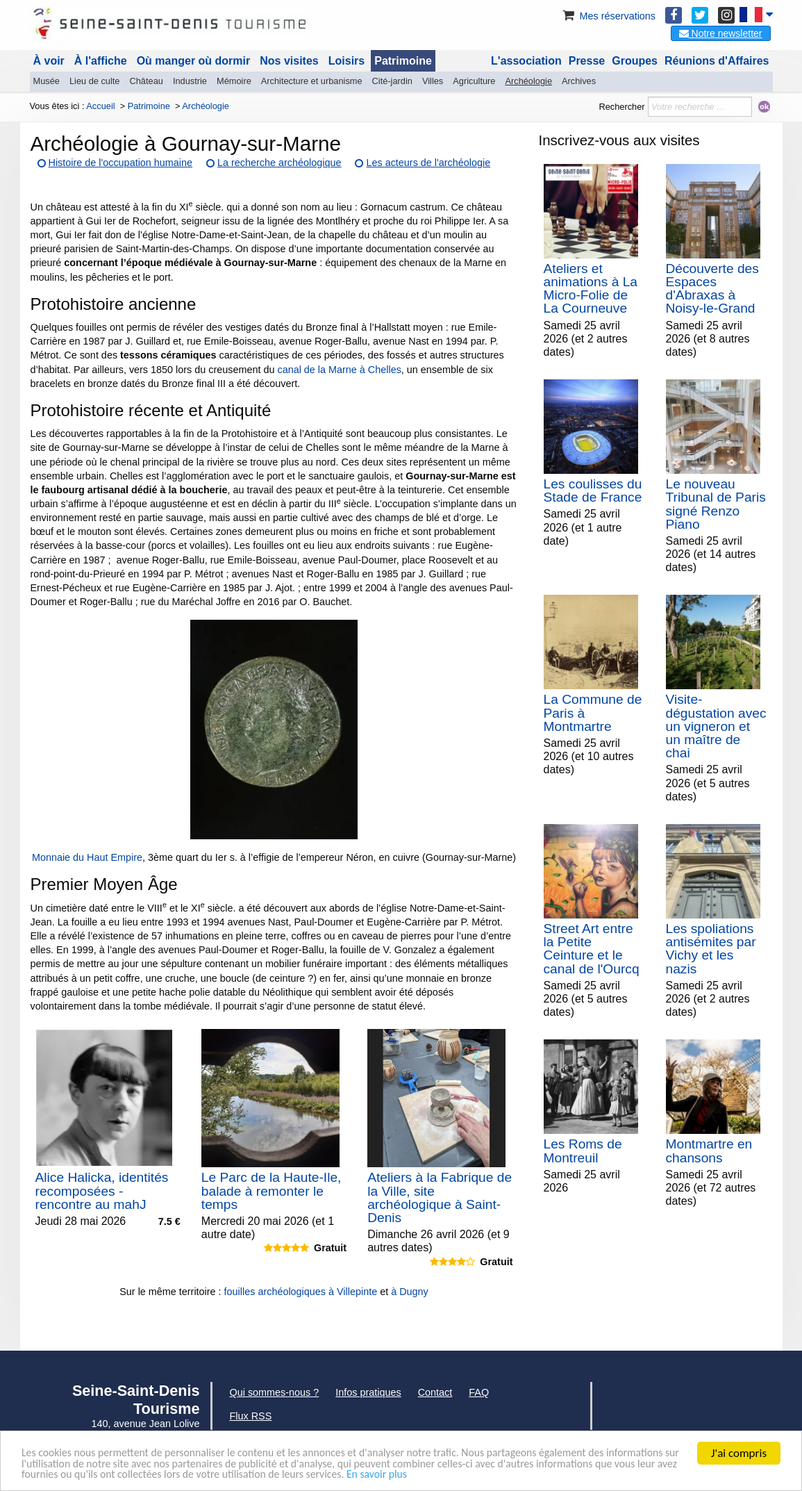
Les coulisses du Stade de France (593, 490)
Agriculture (474, 81)
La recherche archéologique (279, 162)
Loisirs (346, 61)
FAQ (479, 1392)
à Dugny (409, 1291)
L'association (526, 61)
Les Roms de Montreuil (583, 1150)
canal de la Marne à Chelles (339, 369)
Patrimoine (403, 61)
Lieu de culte (94, 81)
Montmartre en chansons (709, 1150)
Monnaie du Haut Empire (87, 857)
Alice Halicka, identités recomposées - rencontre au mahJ (102, 1190)
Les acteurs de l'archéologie (428, 162)
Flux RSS (251, 1416)
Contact (435, 1392)
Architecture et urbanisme (311, 81)
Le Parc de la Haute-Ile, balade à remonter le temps (271, 1190)
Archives (579, 81)
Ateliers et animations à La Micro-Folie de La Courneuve (590, 288)
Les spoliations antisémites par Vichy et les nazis (711, 948)
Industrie (190, 81)
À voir (49, 61)
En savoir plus (560, 1474)
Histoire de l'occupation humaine (121, 162)
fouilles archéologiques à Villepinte (301, 1291)
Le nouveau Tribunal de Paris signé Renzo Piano (716, 504)
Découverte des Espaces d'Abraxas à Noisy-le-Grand (712, 288)
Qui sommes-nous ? (274, 1392)
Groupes (635, 61)
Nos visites (289, 61)
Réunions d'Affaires (717, 61)
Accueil (100, 106)
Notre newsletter (720, 33)
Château (146, 81)
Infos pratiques (368, 1392)
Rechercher (621, 106)
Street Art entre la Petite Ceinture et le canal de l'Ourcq (592, 948)
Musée (46, 81)
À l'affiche (100, 61)
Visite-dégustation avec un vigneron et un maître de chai (716, 726)
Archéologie (528, 81)
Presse (587, 61)
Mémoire (234, 81)
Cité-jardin (392, 81)
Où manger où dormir (194, 61)
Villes (432, 81)
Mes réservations (607, 16)
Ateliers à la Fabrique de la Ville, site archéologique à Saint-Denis (439, 1197)
